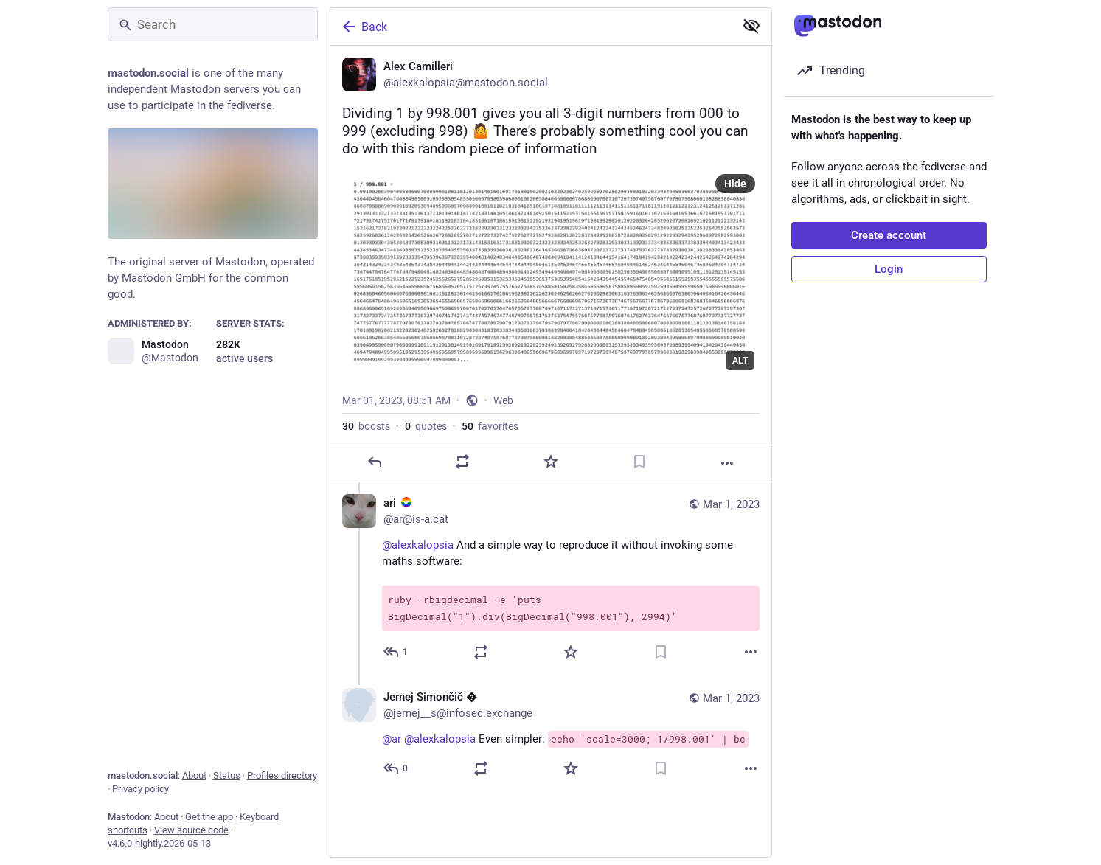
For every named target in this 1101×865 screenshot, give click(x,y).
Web (503, 400)
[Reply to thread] (396, 652)
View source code (191, 830)
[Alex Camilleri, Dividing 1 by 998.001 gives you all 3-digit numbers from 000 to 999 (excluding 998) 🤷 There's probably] (550, 264)
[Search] (213, 24)
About (194, 775)
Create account (888, 235)
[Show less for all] (751, 26)
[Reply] (374, 461)
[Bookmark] (638, 461)
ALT (740, 360)
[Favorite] (550, 461)
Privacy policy (140, 788)
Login (889, 269)
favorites (490, 426)
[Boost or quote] (462, 461)
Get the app (209, 816)
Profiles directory (282, 775)
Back (363, 26)
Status (226, 775)
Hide (735, 184)
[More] (727, 463)
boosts (366, 426)
